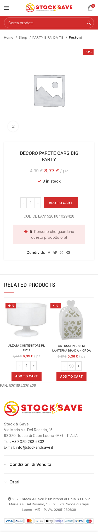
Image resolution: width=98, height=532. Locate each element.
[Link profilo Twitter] (55, 252)
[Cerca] (49, 22)
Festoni (75, 37)
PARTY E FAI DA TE (48, 37)
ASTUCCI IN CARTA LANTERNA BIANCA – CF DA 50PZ (71, 351)
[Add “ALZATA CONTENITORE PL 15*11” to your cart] (26, 376)
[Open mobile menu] (6, 8)
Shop (23, 37)
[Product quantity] (30, 202)
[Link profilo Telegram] (68, 252)
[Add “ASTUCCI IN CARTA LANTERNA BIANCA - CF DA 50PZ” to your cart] (71, 376)
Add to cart (61, 203)
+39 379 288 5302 (28, 441)
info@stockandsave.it (34, 447)
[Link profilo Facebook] (49, 252)
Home (9, 37)
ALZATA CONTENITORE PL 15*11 (26, 348)
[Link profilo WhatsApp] (62, 252)
